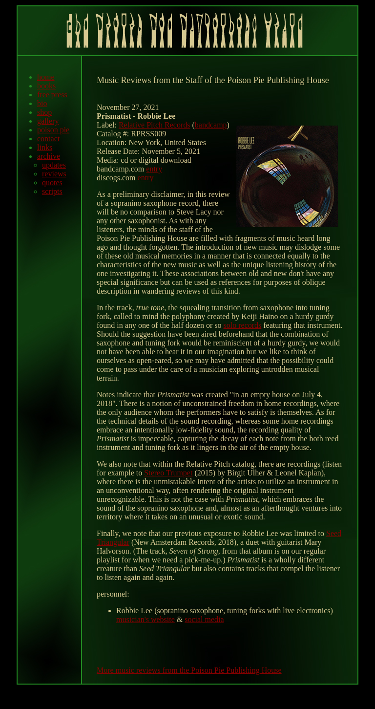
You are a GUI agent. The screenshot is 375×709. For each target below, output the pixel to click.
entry (154, 169)
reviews (54, 174)
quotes (52, 182)
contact (48, 138)
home (46, 77)
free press (52, 94)
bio (42, 103)
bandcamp (211, 125)
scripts (52, 191)
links (44, 147)
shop (44, 112)
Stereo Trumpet (168, 473)
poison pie (53, 130)
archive (48, 156)
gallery (48, 121)
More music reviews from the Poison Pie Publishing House (189, 670)
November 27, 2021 (128, 107)
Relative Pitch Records (154, 125)
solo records (242, 325)
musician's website (145, 619)
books (46, 86)
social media (204, 619)
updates (54, 165)
